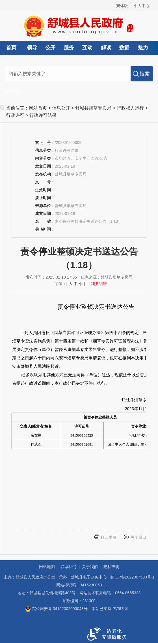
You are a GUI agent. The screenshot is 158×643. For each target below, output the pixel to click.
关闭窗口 (138, 537)
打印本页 (108, 537)
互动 (87, 47)
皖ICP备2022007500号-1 (133, 577)
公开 (50, 47)
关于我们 (90, 566)
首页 (11, 47)
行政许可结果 (43, 115)
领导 (32, 47)
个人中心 (142, 5)
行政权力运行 (130, 108)
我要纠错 (99, 283)
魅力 (143, 47)
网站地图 (47, 566)
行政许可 (15, 115)
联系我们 (68, 566)
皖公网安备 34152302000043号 (56, 608)
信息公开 (61, 108)
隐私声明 (111, 566)
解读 (106, 47)
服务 (69, 47)
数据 (124, 47)
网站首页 (38, 108)
